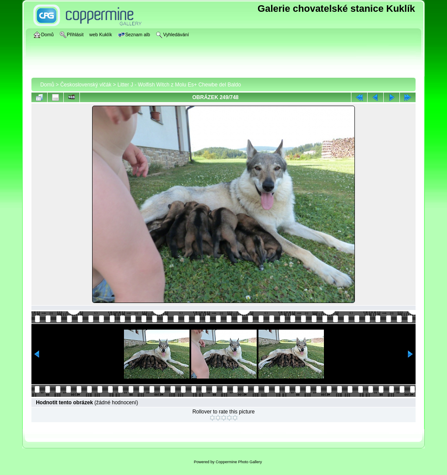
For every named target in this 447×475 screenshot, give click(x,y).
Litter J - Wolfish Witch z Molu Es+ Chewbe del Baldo (179, 85)
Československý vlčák (85, 85)
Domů (47, 85)
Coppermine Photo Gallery (239, 462)
